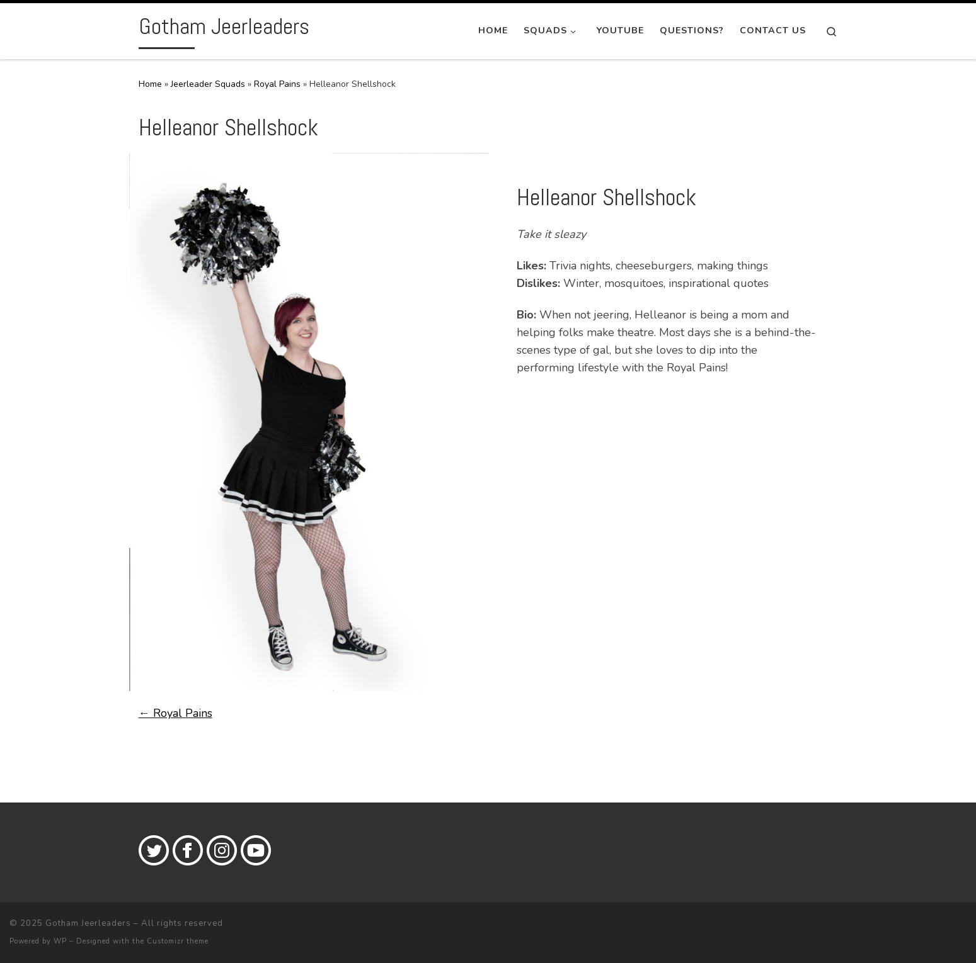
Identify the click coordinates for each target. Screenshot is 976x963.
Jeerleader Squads (208, 84)
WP (60, 941)
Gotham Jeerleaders (88, 923)
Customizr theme (178, 941)
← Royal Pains (175, 713)
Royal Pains (277, 84)
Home (150, 84)
